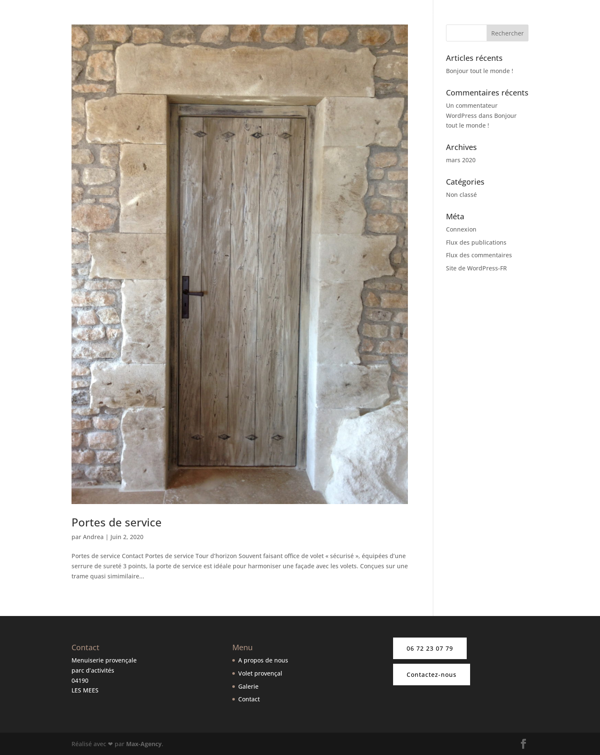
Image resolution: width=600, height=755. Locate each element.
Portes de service (117, 522)
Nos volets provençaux (412, 13)
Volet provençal (260, 673)
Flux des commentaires (479, 255)
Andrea (93, 537)
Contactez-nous (432, 675)
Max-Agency (144, 744)
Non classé (461, 195)
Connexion (461, 229)
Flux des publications (476, 242)
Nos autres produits (490, 13)
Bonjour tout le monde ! (479, 71)
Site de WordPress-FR (476, 268)
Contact (576, 13)
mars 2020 (461, 160)
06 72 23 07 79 (430, 648)
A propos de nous (337, 13)
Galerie (546, 13)
